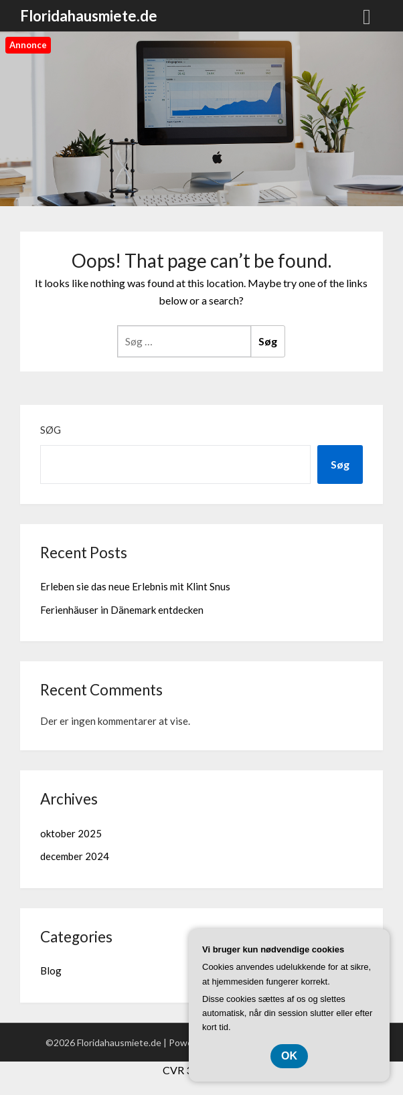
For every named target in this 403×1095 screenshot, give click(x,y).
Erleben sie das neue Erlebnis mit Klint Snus (135, 586)
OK (289, 1056)
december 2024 (74, 856)
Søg (50, 430)
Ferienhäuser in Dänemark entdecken (122, 610)
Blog (51, 970)
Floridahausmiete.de (88, 16)
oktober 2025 (71, 833)
